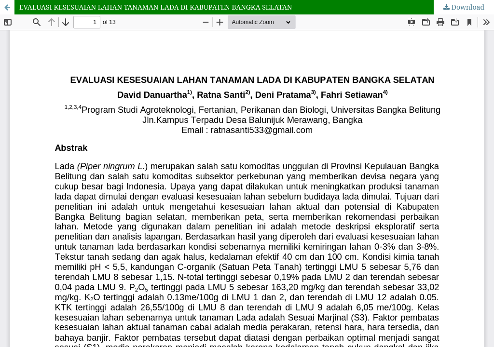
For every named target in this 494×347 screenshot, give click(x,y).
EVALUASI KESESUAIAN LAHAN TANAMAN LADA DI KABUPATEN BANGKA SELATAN (155, 7)
